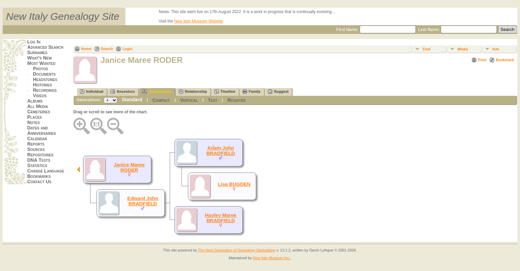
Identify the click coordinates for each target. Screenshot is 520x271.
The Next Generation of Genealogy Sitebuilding (237, 250)
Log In (33, 41)
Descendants (156, 91)
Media (462, 49)
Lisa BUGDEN (234, 184)
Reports (35, 144)
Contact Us (39, 181)
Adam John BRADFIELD (220, 150)
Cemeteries (38, 111)
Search (107, 49)
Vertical (189, 100)
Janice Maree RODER (129, 167)
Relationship (193, 91)
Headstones (45, 79)
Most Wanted (41, 63)
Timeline (224, 91)
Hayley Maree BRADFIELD (221, 217)
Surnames (37, 52)
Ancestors (123, 91)
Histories (42, 84)
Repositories (40, 154)
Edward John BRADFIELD (142, 201)
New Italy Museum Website (198, 21)
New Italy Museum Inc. (271, 258)
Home (86, 49)
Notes (33, 122)
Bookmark (505, 60)
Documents (44, 74)
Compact (161, 100)
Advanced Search (45, 47)
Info (495, 49)
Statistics (37, 165)
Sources (36, 149)
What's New (39, 58)
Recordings (45, 90)
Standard (132, 99)
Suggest (278, 91)
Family (252, 91)
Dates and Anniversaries (41, 130)
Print (482, 60)
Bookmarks (39, 176)
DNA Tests (38, 160)
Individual (91, 91)
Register (237, 100)
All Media (37, 106)
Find (426, 49)
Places (34, 117)
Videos (39, 95)
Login (127, 49)
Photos (40, 68)
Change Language (45, 170)
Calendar (37, 138)
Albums (35, 101)
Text (212, 100)
